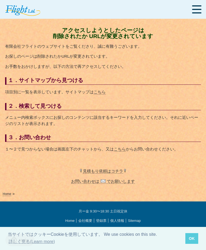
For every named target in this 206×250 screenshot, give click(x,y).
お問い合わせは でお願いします (103, 181)
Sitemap (134, 221)
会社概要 (85, 221)
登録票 (101, 221)
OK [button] (192, 238)
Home (7, 194)
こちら (100, 92)
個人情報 (117, 221)
